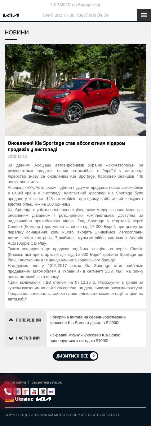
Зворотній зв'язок (47, 382)
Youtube (34, 391)
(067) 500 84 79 (93, 15)
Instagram (43, 391)
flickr (51, 391)
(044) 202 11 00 (58, 15)
